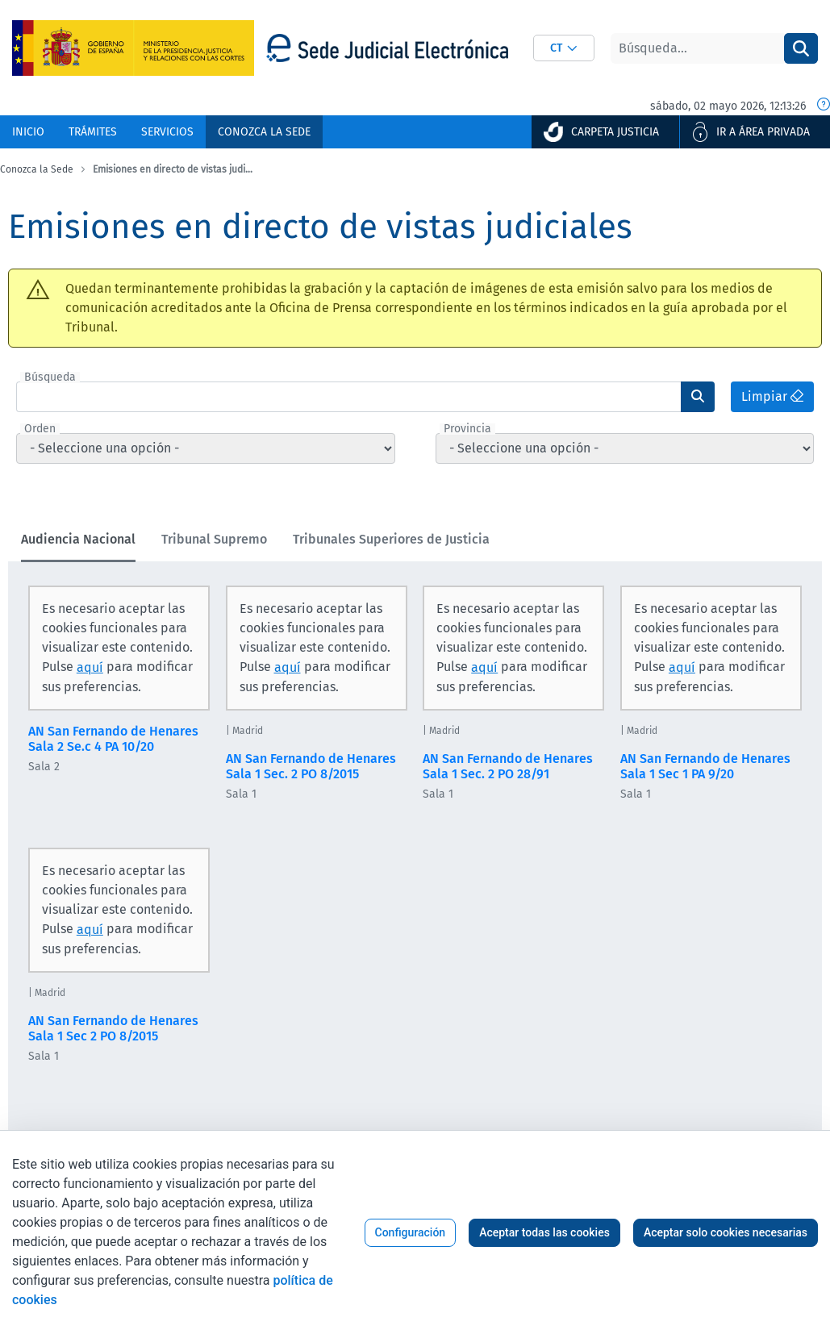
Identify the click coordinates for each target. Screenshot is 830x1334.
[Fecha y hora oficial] (823, 105)
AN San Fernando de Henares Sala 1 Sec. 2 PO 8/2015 (311, 766)
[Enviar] (698, 396)
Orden (40, 429)
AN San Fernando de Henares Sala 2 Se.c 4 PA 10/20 (113, 738)
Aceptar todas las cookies (544, 1232)
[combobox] (563, 48)
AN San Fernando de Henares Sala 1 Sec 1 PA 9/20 (705, 766)
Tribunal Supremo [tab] (214, 539)
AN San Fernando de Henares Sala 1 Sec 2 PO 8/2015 (113, 1028)
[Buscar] (697, 48)
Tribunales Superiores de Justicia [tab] (391, 539)
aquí (90, 667)
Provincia (467, 429)
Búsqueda (50, 377)
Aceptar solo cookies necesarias (725, 1232)
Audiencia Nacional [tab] (78, 539)
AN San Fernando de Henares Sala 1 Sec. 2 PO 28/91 (508, 766)
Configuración (410, 1232)
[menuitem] (28, 131)
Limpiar (772, 396)
